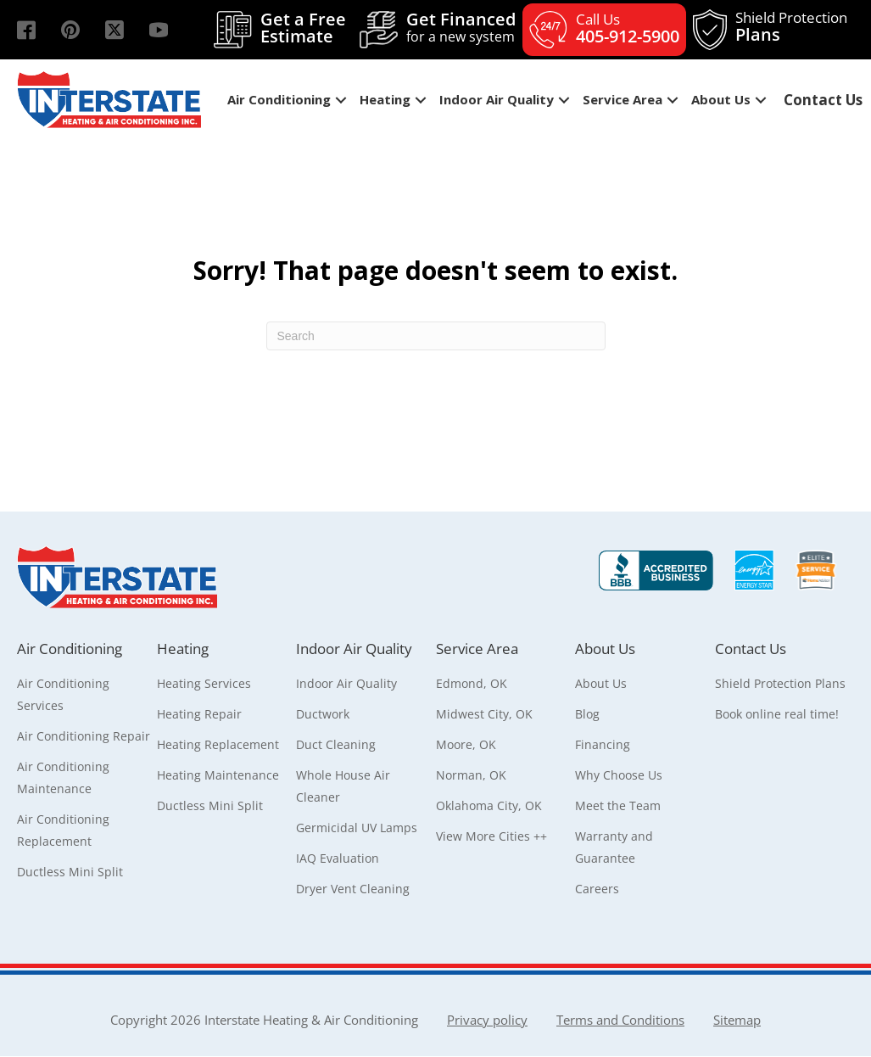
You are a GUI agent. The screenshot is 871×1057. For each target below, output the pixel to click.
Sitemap (737, 1019)
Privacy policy (487, 1019)
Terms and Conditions (620, 1019)
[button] (26, 29)
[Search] (436, 336)
